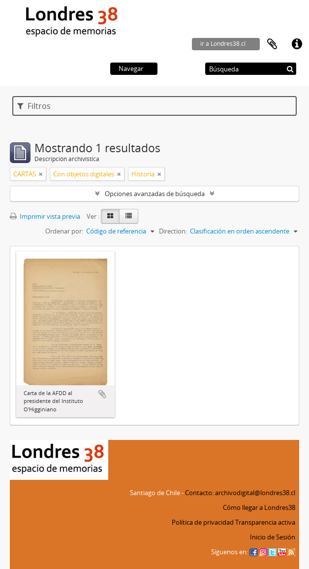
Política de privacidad (203, 522)
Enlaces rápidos (296, 44)
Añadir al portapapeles (102, 394)
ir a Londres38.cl (223, 43)
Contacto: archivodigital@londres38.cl (240, 492)
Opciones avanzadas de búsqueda (155, 193)
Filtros (34, 105)
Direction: (173, 231)
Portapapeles (272, 44)
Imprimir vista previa (45, 216)
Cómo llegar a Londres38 (259, 507)
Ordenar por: (64, 231)
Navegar (131, 68)
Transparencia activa (265, 522)
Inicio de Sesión (272, 537)
